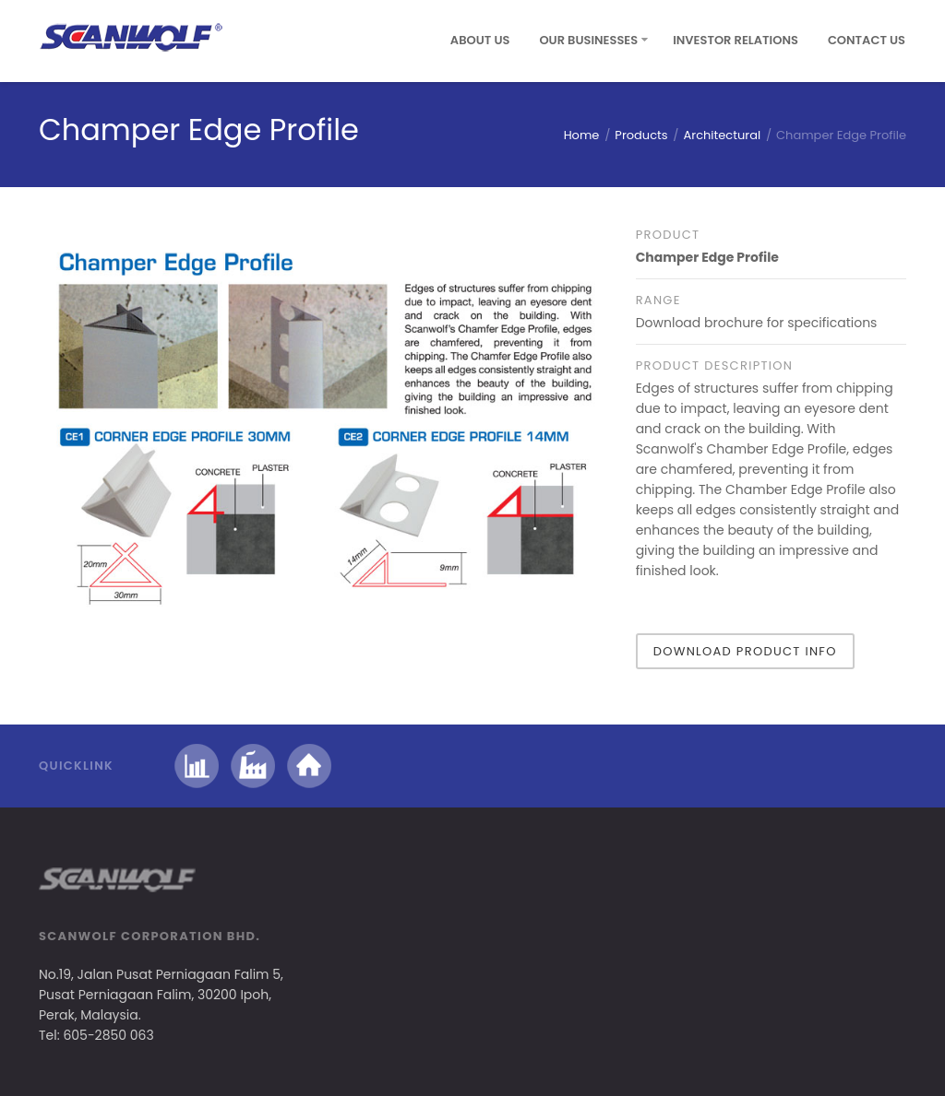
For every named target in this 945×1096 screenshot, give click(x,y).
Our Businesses (588, 40)
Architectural (722, 135)
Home (582, 135)
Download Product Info (745, 651)
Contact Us (866, 40)
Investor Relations (735, 40)
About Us (480, 40)
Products (641, 135)
